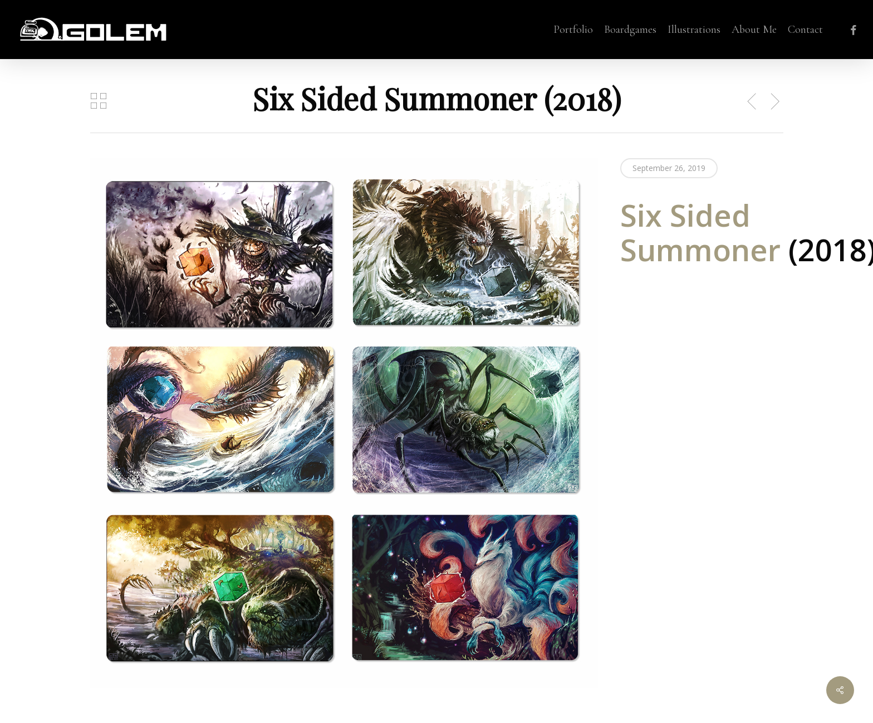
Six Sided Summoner (704, 232)
